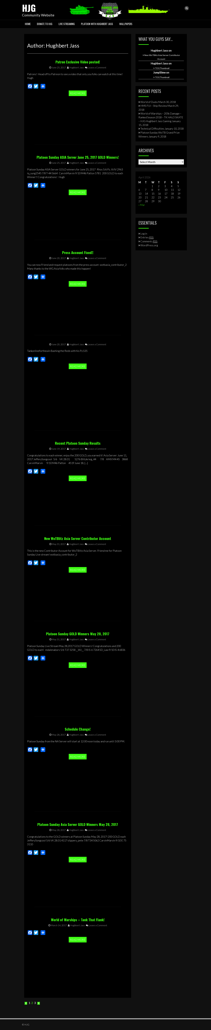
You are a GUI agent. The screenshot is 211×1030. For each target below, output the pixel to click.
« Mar (141, 204)
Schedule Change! (78, 749)
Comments (148, 241)
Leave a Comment (95, 88)
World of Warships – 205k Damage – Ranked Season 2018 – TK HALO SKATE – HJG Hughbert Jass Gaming (160, 117)
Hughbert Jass (75, 88)
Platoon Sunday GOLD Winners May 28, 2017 (77, 652)
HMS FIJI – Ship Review (153, 105)
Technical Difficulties (152, 128)
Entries (147, 237)
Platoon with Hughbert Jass (97, 24)
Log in (143, 233)
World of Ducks (149, 102)
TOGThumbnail (162, 68)
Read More (77, 114)
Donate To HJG (44, 24)
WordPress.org (149, 245)
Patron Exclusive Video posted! (78, 82)
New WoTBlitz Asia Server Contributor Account (77, 559)
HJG (29, 7)
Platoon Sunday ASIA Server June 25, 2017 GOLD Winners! (78, 176)
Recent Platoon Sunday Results (78, 462)
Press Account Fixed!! (77, 271)
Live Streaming (67, 24)
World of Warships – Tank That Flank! (77, 919)
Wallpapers (125, 24)
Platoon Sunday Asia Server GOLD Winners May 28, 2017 (77, 843)
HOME (28, 24)
